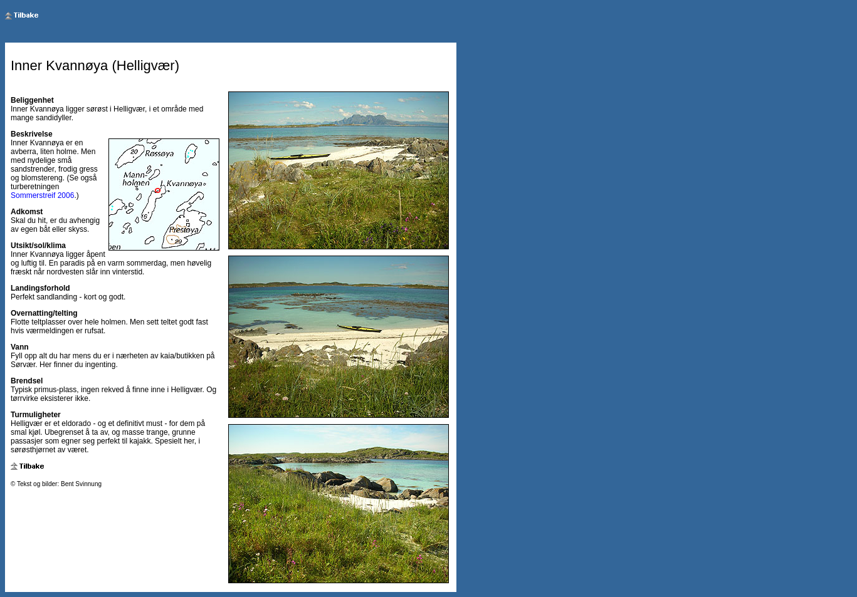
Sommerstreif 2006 (42, 195)
